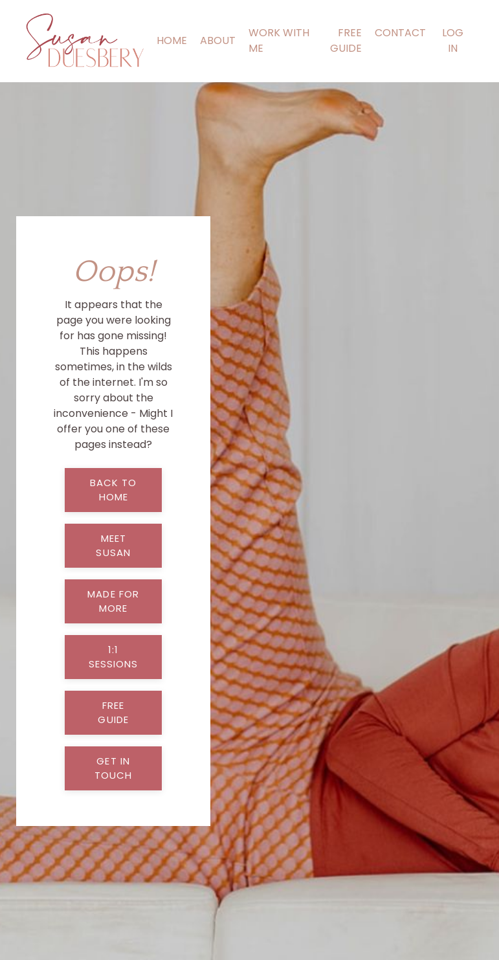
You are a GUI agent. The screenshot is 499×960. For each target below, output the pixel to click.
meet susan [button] (113, 545)
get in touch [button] (113, 768)
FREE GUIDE (346, 40)
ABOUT (218, 40)
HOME (172, 40)
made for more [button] (113, 601)
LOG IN (452, 40)
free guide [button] (113, 712)
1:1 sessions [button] (114, 657)
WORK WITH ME (279, 40)
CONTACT (400, 32)
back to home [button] (113, 490)
